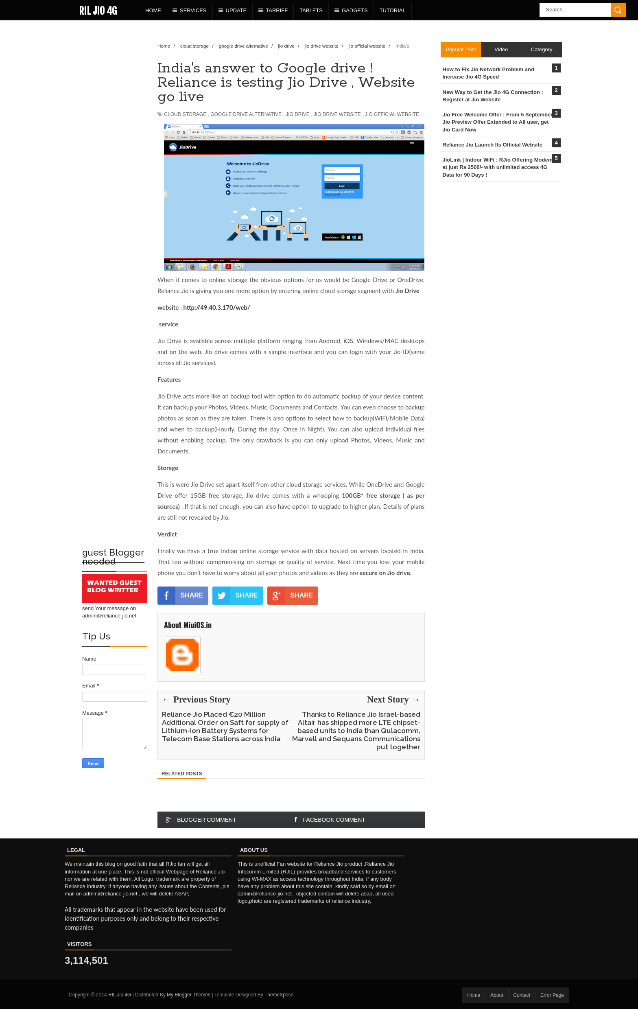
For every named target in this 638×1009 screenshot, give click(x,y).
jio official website (392, 114)
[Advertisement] (114, 157)
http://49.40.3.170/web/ (217, 307)
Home (153, 10)
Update (232, 10)
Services (190, 10)
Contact (521, 995)
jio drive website (337, 114)
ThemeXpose (278, 995)
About (496, 995)
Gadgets (351, 10)
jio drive (298, 114)
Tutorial (393, 10)
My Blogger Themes (188, 995)
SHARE (180, 595)
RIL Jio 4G (98, 11)
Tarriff (273, 10)
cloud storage (185, 114)
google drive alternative (246, 114)
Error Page (552, 995)
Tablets (311, 10)
